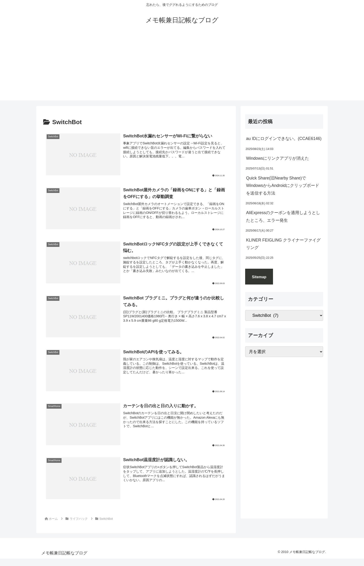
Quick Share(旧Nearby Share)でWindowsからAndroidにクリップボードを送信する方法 (282, 185)
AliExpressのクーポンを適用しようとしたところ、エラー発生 (283, 216)
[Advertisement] (182, 67)
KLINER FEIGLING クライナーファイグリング (283, 244)
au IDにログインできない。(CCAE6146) (284, 138)
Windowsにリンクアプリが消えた (277, 158)
